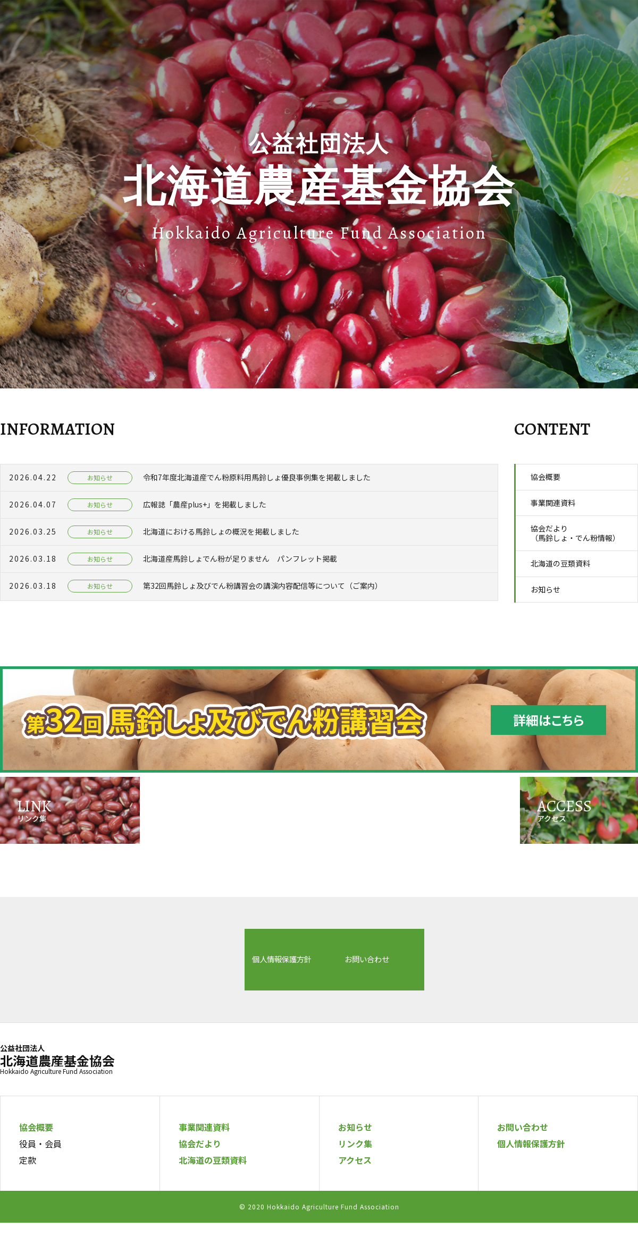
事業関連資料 (553, 502)
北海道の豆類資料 (560, 563)
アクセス (355, 1182)
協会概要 (545, 476)
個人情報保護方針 (146, 985)
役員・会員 (40, 1165)
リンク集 (355, 1165)
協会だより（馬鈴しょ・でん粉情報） (575, 533)
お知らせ (545, 589)
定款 (27, 1182)
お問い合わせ (371, 985)
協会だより (200, 1165)
